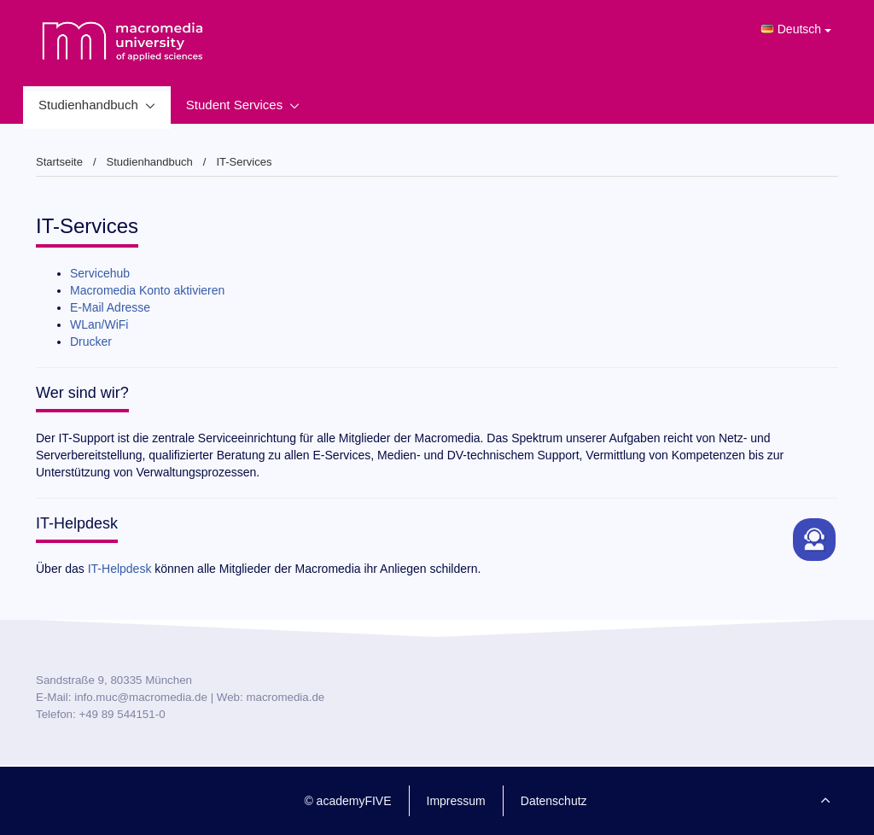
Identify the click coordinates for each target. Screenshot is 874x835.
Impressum (456, 801)
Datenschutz (554, 801)
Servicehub (100, 273)
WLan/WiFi (99, 324)
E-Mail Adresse (110, 307)
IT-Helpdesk (120, 568)
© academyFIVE (347, 801)
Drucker (91, 341)
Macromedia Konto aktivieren (147, 290)
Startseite (59, 161)
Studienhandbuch (88, 104)
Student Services (234, 104)
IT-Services (243, 161)
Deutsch (795, 29)
